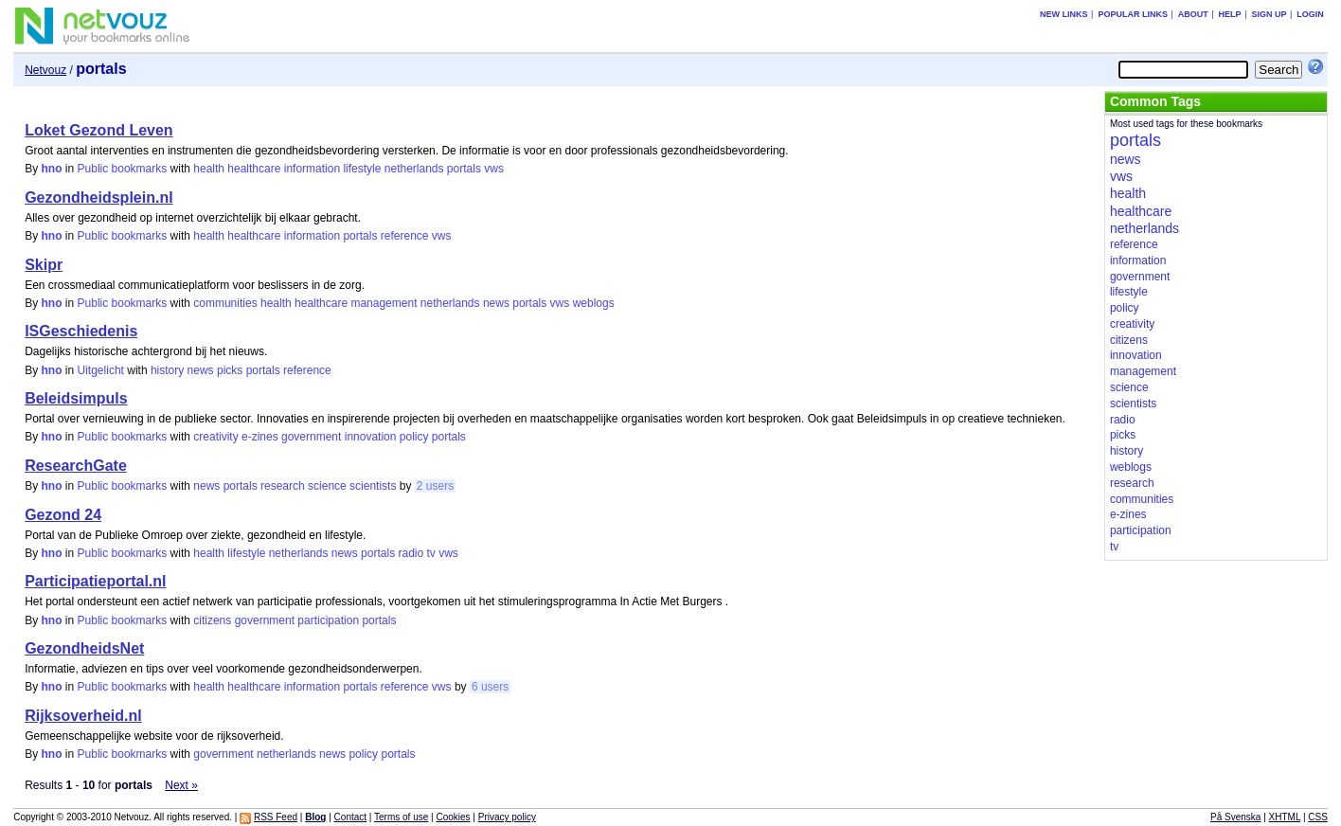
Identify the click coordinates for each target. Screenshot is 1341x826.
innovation (371, 436)
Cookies (453, 817)
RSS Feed (275, 817)
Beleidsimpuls (76, 398)
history (167, 370)
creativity (215, 436)
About (1193, 14)
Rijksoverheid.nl (83, 716)
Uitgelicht (101, 370)
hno (52, 168)
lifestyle (362, 168)
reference (405, 235)
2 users (435, 486)
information (312, 168)
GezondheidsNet (84, 648)
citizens (212, 620)
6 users (490, 686)
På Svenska (1235, 817)
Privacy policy (507, 817)
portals (464, 168)
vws (494, 168)
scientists (372, 486)
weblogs (594, 303)
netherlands (414, 168)
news (496, 303)
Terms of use (401, 817)
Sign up (1268, 14)
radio (410, 553)
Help (1230, 14)
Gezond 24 (63, 515)
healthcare (253, 168)
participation (328, 620)
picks (229, 370)
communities (225, 303)
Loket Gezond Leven (98, 130)
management (383, 303)
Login (1310, 14)
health (208, 168)
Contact (350, 817)
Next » (181, 785)
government (311, 436)
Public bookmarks (123, 168)
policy (414, 436)
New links (1064, 14)
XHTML (1285, 817)
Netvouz (45, 70)
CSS (1318, 817)
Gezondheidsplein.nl (98, 197)
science (327, 486)
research (282, 486)
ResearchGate (76, 466)
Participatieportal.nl (95, 581)
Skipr (44, 265)
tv (431, 553)
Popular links (1133, 14)
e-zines (259, 436)
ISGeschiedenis (81, 331)
